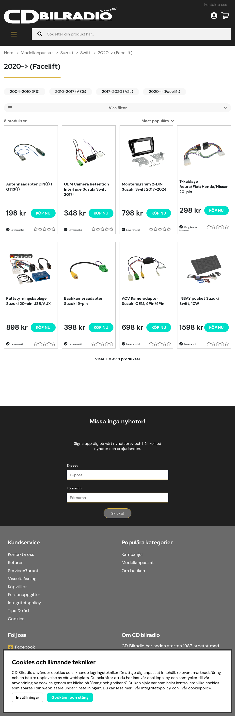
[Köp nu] (43, 213)
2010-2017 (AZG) (70, 92)
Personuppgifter (24, 595)
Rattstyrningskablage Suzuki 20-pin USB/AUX (28, 301)
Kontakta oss (215, 4)
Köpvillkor (17, 587)
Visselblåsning (22, 579)
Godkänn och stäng (70, 697)
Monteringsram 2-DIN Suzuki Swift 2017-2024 (144, 187)
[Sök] (131, 34)
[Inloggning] (214, 15)
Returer (15, 563)
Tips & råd (18, 611)
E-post (72, 466)
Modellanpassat (37, 53)
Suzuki (66, 53)
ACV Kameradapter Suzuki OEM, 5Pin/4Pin (143, 301)
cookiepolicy (199, 688)
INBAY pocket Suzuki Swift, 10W (199, 301)
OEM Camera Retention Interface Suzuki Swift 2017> (86, 190)
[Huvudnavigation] (14, 34)
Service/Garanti (23, 571)
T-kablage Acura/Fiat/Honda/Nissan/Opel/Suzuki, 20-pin (204, 187)
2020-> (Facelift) (115, 53)
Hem (8, 53)
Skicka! (117, 513)
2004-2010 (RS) (24, 92)
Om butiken (133, 571)
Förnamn (74, 488)
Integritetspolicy (24, 603)
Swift (85, 53)
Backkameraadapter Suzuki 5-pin (83, 301)
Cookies (16, 619)
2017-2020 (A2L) (117, 92)
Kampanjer (132, 555)
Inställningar (27, 697)
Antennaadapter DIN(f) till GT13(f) (30, 187)
